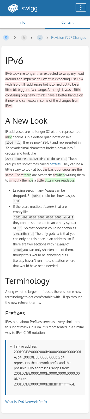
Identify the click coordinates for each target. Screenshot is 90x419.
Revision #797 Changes (68, 37)
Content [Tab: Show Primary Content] (67, 22)
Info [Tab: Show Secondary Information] (22, 22)
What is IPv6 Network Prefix (26, 402)
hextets (54, 164)
